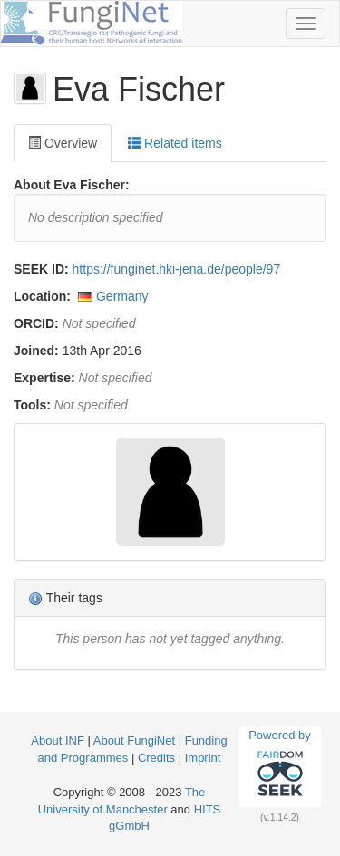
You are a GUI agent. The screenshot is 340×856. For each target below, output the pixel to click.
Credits (156, 758)
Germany (122, 296)
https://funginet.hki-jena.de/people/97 (177, 269)
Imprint (203, 758)
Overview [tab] (62, 143)
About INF (57, 740)
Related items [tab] (174, 143)
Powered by (279, 765)
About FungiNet (134, 740)
